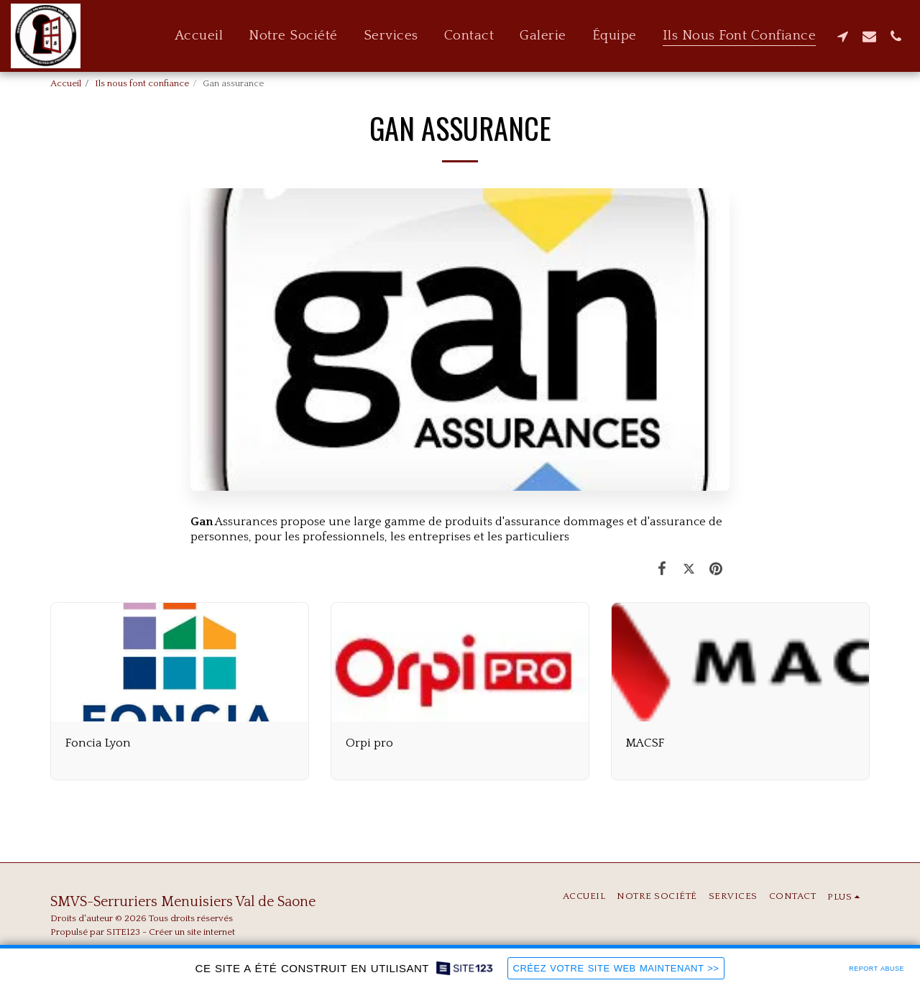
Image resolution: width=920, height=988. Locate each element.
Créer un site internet (192, 932)
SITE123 (123, 932)
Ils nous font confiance (142, 83)
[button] (842, 36)
